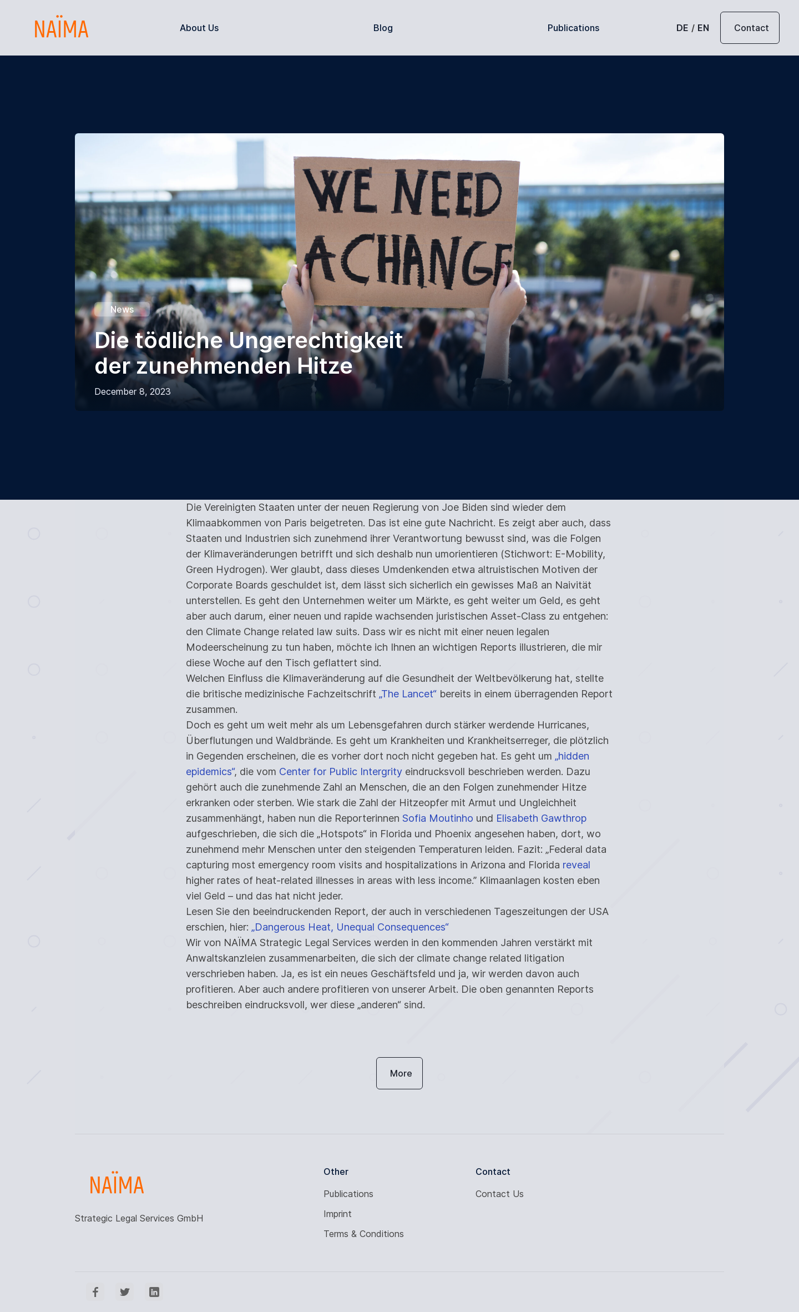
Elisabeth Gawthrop (541, 818)
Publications (573, 27)
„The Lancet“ (408, 694)
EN (703, 27)
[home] (61, 27)
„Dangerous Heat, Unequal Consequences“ (350, 927)
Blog (383, 27)
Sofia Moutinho (437, 818)
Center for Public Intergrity (340, 771)
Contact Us (500, 1193)
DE (682, 27)
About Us (199, 27)
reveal (576, 865)
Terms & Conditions (363, 1233)
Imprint (337, 1213)
